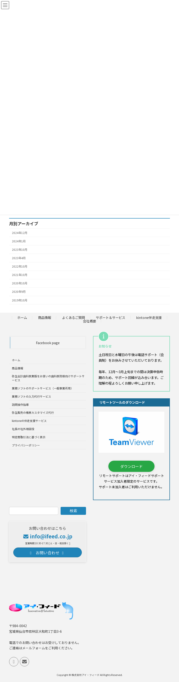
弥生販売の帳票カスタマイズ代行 (33, 412)
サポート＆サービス (110, 317)
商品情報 (44, 317)
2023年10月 (19, 249)
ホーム (22, 317)
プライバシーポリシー (26, 445)
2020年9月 (19, 292)
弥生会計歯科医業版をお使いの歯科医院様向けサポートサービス (48, 378)
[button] (131, 466)
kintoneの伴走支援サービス (29, 421)
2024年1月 (19, 241)
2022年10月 (19, 266)
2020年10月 (19, 283)
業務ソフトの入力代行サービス (31, 396)
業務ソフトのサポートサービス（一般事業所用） (42, 388)
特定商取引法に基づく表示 (28, 437)
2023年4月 (19, 258)
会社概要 (89, 320)
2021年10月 (19, 275)
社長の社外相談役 (23, 429)
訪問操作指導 (20, 404)
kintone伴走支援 (149, 317)
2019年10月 (19, 300)
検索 (73, 511)
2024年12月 (19, 232)
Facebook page (48, 342)
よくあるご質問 (73, 317)
